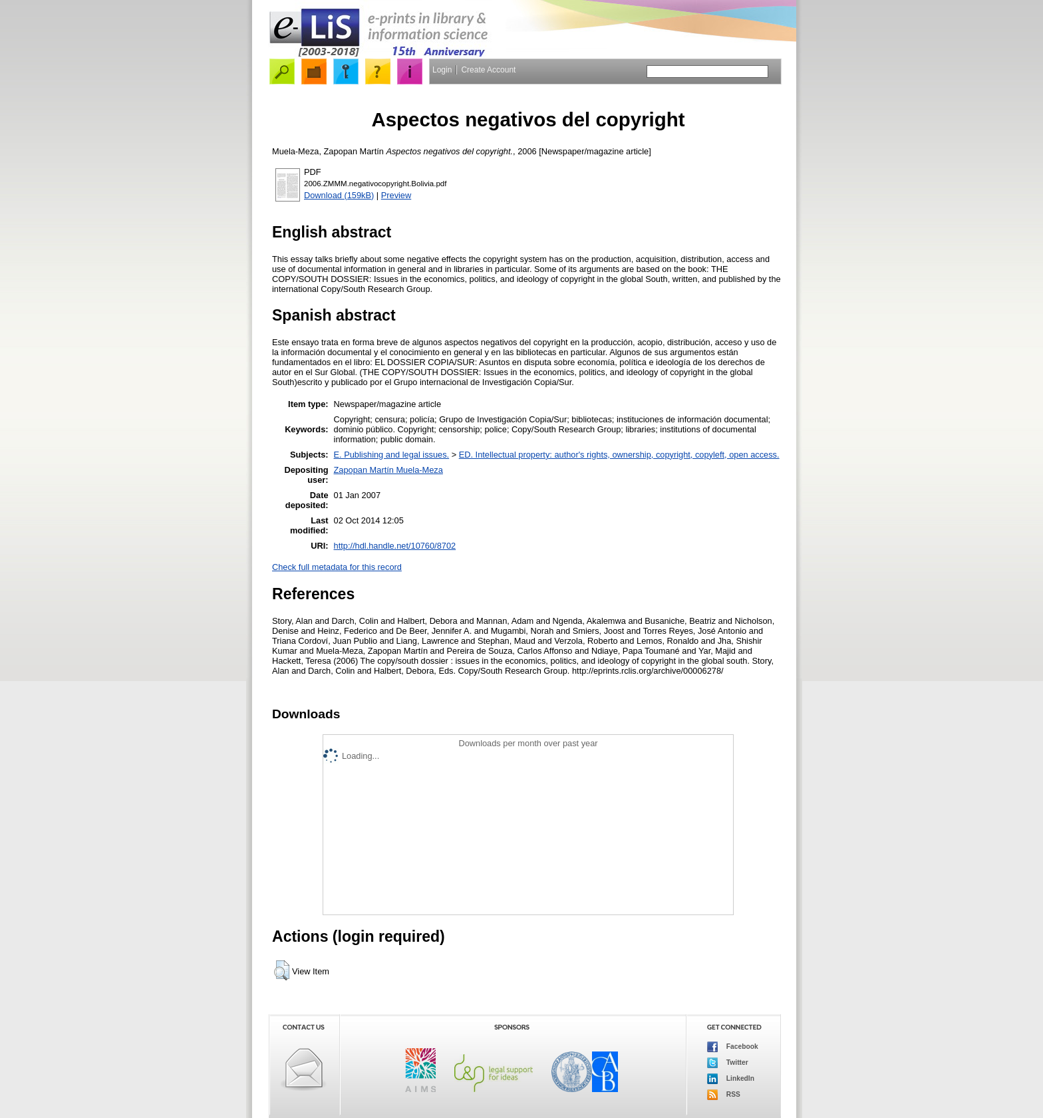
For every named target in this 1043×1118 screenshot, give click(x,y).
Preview (396, 195)
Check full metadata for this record (337, 567)
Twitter (727, 1062)
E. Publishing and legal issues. (392, 455)
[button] (281, 970)
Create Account (488, 69)
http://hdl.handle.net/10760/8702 (395, 546)
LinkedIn (730, 1078)
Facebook (732, 1047)
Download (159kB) (339, 195)
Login (442, 69)
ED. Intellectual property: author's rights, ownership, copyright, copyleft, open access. (619, 455)
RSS (723, 1094)
